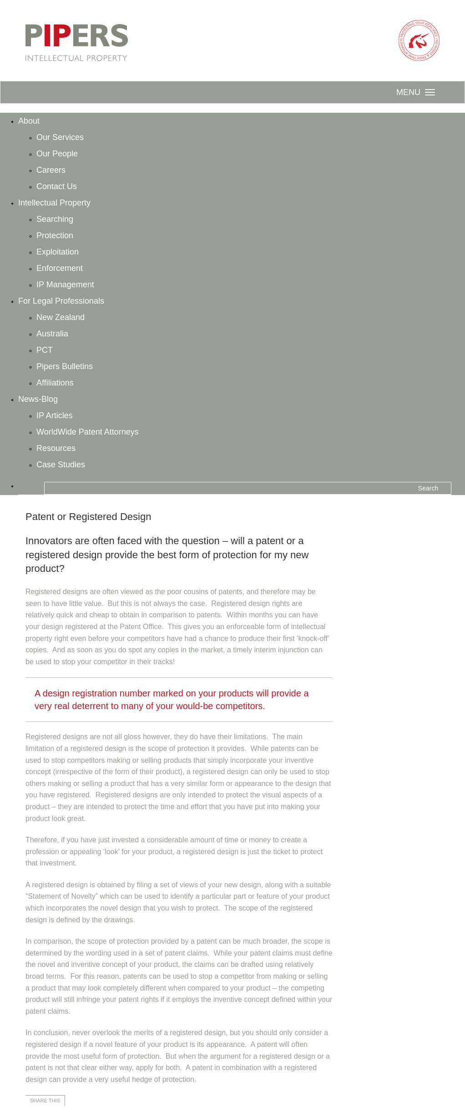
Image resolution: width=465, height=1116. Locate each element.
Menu (408, 92)
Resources (56, 448)
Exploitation (57, 251)
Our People (57, 153)
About (29, 120)
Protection (54, 235)
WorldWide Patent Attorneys (87, 431)
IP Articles (54, 415)
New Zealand (60, 317)
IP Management (65, 284)
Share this (45, 1100)
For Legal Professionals (61, 300)
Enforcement (59, 268)
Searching (54, 219)
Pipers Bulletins (64, 366)
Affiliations (55, 382)
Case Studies (60, 464)
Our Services (60, 137)
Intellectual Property (54, 202)
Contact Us (56, 186)
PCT (44, 350)
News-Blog (38, 399)
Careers (51, 170)
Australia (52, 333)
